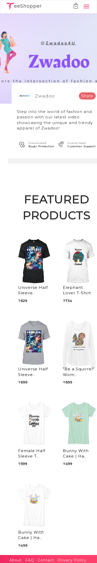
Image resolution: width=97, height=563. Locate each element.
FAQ (29, 560)
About (15, 560)
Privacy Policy (72, 560)
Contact (46, 560)
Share (87, 96)
